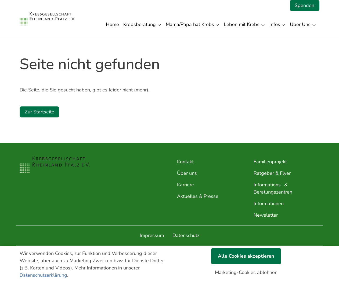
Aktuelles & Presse (197, 196)
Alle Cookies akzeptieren (246, 256)
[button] (113, 24)
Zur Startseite (39, 112)
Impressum (152, 235)
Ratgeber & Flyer (272, 173)
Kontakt (185, 161)
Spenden (304, 5)
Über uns (187, 173)
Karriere (185, 185)
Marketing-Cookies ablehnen (246, 272)
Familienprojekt (270, 161)
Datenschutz (185, 235)
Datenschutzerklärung (43, 275)
